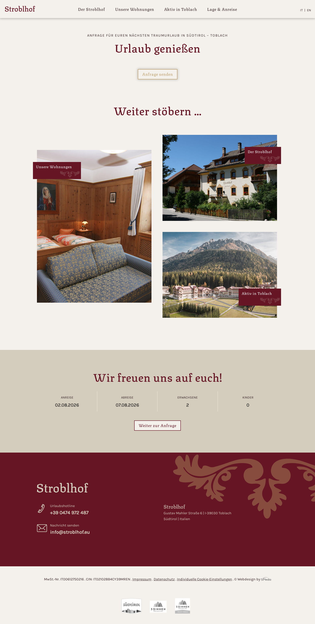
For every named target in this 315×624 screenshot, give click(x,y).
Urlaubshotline (100, 510)
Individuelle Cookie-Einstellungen (204, 579)
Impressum (141, 579)
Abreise (127, 402)
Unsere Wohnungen (134, 9)
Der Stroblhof (91, 9)
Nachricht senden (100, 529)
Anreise (67, 402)
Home (20, 9)
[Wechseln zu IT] (302, 10)
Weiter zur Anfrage (157, 425)
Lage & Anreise (222, 9)
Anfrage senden (157, 74)
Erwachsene (188, 402)
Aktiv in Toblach (180, 9)
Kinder (248, 402)
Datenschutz (164, 579)
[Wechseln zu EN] (309, 10)
